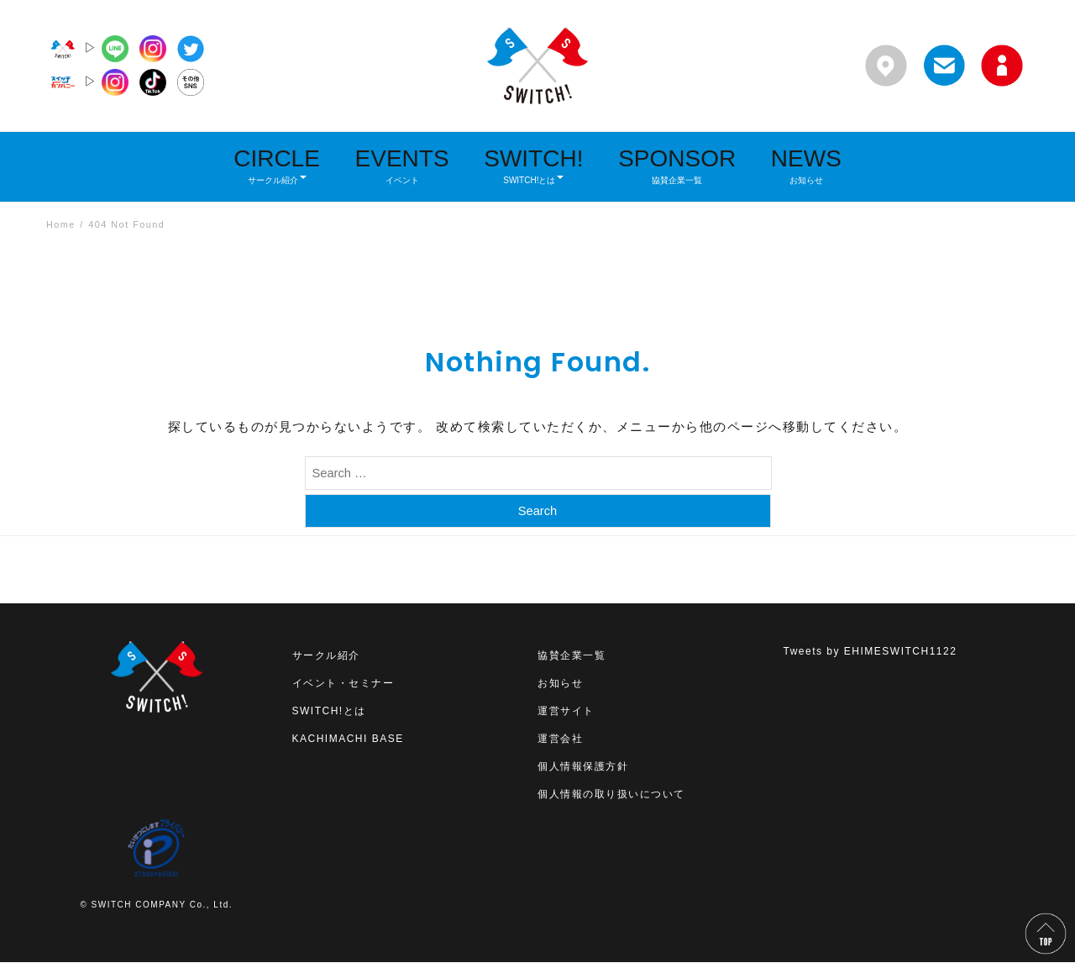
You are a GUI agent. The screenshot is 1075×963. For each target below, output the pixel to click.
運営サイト (566, 712)
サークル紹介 (326, 656)
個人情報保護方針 (583, 767)
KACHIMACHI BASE (348, 739)
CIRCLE (276, 165)
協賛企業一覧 (572, 656)
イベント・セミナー (343, 684)
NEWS (806, 165)
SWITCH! (533, 165)
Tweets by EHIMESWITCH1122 (870, 652)
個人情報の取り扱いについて (611, 795)
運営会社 (560, 739)
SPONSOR (677, 165)
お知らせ (560, 684)
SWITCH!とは (329, 712)
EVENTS (402, 165)
